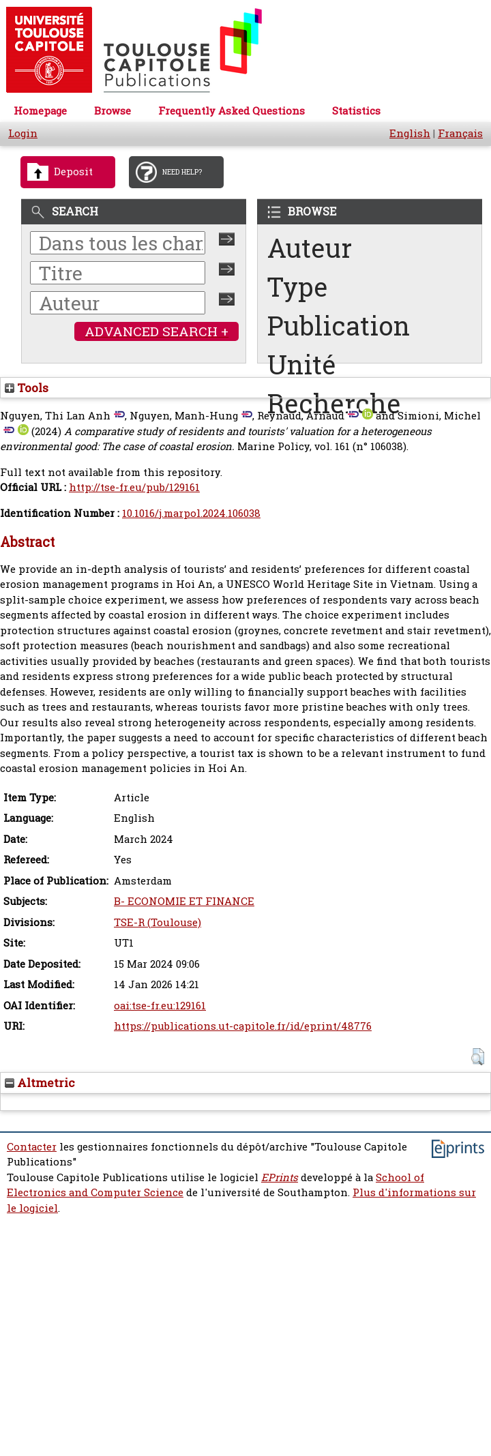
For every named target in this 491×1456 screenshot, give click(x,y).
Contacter (32, 1147)
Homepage (40, 111)
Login (23, 133)
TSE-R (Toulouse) (157, 922)
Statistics (356, 111)
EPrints (279, 1177)
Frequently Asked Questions (231, 111)
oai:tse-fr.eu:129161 (160, 1005)
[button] (477, 1056)
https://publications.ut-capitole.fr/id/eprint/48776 (243, 1026)
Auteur (309, 248)
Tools (26, 388)
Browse (112, 111)
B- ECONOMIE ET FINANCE (184, 901)
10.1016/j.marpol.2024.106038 (191, 513)
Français (460, 133)
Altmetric (40, 1082)
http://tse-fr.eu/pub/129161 (134, 487)
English (409, 133)
